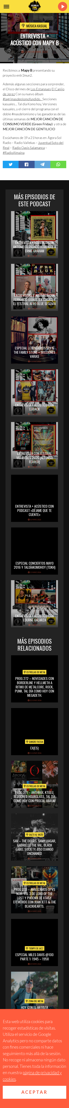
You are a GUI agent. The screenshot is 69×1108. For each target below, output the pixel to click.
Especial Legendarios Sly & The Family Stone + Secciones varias (34, 352)
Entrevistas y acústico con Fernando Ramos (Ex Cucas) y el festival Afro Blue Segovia (34, 299)
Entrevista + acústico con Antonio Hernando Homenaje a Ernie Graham (34, 246)
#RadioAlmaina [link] (13, 153)
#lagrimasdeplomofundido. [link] (23, 99)
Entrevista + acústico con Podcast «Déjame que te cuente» (34, 510)
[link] (41, 89)
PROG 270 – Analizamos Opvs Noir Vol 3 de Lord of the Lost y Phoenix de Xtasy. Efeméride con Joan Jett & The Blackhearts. (34, 898)
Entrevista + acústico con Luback (34, 407)
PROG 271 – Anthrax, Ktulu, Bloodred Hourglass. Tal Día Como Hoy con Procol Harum (34, 796)
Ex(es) (34, 747)
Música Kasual (36, 25)
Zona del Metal (34, 1001)
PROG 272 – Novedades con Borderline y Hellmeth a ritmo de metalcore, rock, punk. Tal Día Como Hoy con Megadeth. (34, 687)
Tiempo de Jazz (34, 948)
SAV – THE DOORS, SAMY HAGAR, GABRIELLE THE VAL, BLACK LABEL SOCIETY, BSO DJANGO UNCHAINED (34, 847)
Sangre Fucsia (34, 742)
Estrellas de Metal (34, 672)
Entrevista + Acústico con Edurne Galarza (34, 618)
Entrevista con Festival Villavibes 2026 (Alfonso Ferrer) (34, 457)
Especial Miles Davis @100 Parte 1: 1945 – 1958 (34, 956)
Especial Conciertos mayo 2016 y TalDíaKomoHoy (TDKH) (34, 565)
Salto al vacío (34, 834)
